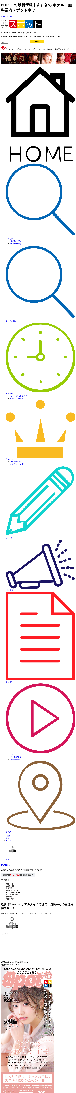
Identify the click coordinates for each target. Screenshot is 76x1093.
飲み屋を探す (16, 244)
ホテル (8, 859)
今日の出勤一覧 (16, 398)
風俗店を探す (16, 241)
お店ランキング (16, 464)
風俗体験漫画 (16, 759)
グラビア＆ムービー (18, 757)
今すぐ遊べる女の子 (18, 396)
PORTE (6, 864)
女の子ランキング (17, 462)
